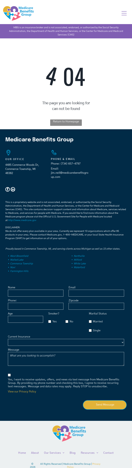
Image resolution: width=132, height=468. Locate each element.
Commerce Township (21, 263)
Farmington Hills (19, 271)
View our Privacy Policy (22, 391)
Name (11, 287)
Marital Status (98, 313)
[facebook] (7, 189)
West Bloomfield (19, 256)
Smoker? (53, 313)
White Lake (80, 263)
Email (72, 287)
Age (10, 313)
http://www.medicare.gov (22, 220)
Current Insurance (19, 336)
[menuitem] (22, 452)
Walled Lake (16, 260)
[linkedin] (13, 189)
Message (13, 349)
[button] (124, 13)
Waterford (79, 267)
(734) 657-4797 (70, 163)
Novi (12, 267)
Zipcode (74, 300)
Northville (79, 256)
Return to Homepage (66, 121)
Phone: (12, 300)
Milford (78, 260)
